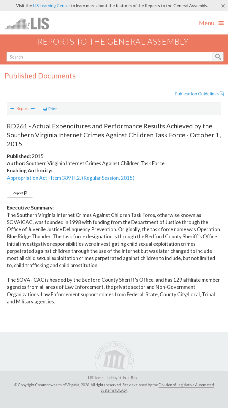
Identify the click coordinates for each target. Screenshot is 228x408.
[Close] (223, 6)
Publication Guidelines (199, 93)
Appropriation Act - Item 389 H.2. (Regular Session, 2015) (70, 178)
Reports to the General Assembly (113, 41)
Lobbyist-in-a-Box (122, 377)
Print (50, 108)
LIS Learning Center (51, 5)
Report (20, 193)
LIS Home (96, 377)
